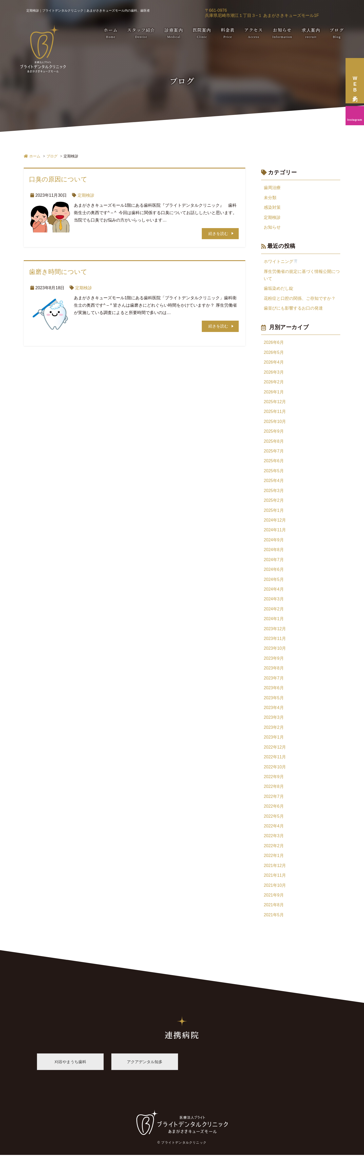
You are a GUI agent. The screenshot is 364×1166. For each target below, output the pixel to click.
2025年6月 (274, 464)
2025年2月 (274, 504)
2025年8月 (274, 444)
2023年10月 (275, 655)
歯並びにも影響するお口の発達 (293, 309)
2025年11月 (275, 414)
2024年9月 (274, 544)
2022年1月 (274, 865)
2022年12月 (275, 755)
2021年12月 (275, 875)
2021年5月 (274, 925)
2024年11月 (275, 534)
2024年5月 (274, 584)
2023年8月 (274, 675)
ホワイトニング (281, 262)
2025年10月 (275, 424)
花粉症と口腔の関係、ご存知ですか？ (300, 299)
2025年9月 (274, 434)
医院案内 (202, 33)
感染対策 (272, 207)
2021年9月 (274, 905)
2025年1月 (274, 514)
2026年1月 (274, 394)
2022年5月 (274, 825)
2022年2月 (274, 855)
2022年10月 (275, 775)
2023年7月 (274, 685)
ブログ (337, 33)
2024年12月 (275, 524)
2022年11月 (275, 765)
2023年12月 (275, 635)
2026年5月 (274, 354)
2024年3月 (274, 605)
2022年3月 (274, 845)
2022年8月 (274, 795)
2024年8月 (274, 554)
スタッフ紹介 (141, 33)
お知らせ (282, 33)
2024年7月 (274, 564)
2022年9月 (274, 785)
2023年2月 (274, 735)
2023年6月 (274, 695)
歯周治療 (272, 187)
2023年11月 (275, 645)
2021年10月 (275, 895)
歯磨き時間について (58, 272)
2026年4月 (274, 364)
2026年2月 (274, 384)
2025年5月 (274, 474)
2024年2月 (274, 615)
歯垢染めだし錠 (278, 289)
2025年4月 (274, 484)
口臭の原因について (58, 179)
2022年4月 (274, 835)
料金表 (228, 33)
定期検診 (86, 195)
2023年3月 (274, 725)
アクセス (253, 33)
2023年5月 (274, 705)
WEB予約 (347, 13)
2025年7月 (274, 454)
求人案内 (311, 33)
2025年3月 (274, 494)
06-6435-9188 (334, 13)
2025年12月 (275, 404)
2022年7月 (274, 805)
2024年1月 (274, 625)
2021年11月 (275, 885)
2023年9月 (274, 665)
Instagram (354, 119)
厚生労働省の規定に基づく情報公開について (302, 276)
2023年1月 (274, 745)
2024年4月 (274, 594)
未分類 (270, 197)
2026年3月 (274, 374)
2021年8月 (274, 915)
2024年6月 (274, 574)
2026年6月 (274, 344)
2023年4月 (274, 715)
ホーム (111, 33)
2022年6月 (274, 815)
